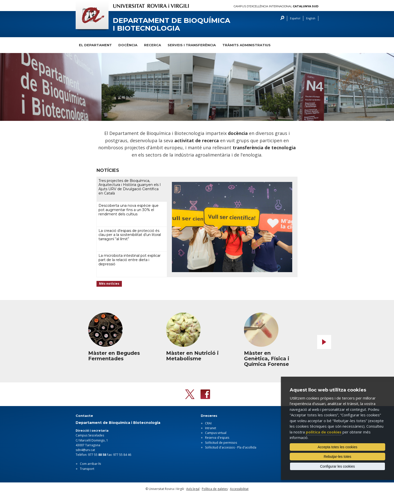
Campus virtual (215, 433)
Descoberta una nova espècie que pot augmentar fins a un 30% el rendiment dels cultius (128, 209)
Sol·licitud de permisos (221, 442)
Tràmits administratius (246, 45)
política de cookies (323, 431)
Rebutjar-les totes (337, 457)
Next (324, 342)
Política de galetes (215, 489)
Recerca (152, 45)
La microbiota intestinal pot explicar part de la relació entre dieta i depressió (129, 259)
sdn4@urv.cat (85, 450)
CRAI (208, 423)
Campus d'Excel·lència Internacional (276, 6)
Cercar (281, 18)
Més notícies (109, 283)
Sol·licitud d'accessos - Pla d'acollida (230, 447)
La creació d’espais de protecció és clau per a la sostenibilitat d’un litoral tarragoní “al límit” (129, 234)
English (310, 18)
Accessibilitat (239, 489)
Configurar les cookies (337, 466)
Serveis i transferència (192, 45)
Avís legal (193, 489)
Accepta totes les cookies (337, 447)
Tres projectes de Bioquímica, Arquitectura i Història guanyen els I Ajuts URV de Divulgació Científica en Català (129, 186)
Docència (127, 45)
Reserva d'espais (217, 437)
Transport (87, 469)
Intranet (210, 428)
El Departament (95, 45)
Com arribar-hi (90, 464)
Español (295, 18)
